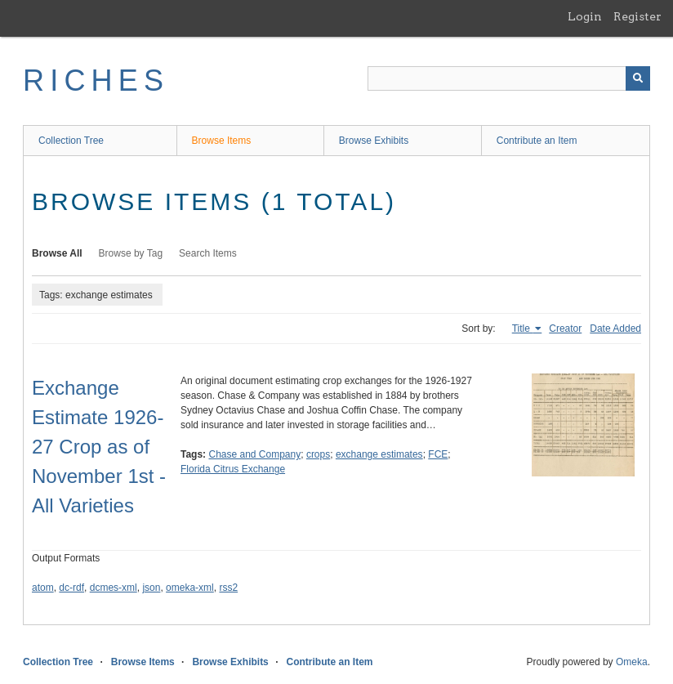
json (151, 587)
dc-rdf (71, 587)
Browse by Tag (131, 253)
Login (585, 16)
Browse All (57, 253)
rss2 (228, 587)
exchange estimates (379, 454)
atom (43, 587)
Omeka (632, 662)
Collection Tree (71, 140)
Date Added (615, 328)
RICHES (96, 80)
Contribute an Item (537, 140)
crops (318, 454)
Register (637, 16)
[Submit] (638, 78)
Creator (565, 328)
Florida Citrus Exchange (233, 469)
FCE (438, 454)
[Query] (509, 78)
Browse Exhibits (373, 140)
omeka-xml (190, 587)
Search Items (208, 253)
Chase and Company (254, 454)
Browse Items (222, 140)
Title (522, 328)
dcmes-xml (113, 587)
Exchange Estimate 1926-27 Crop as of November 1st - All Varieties (99, 446)
